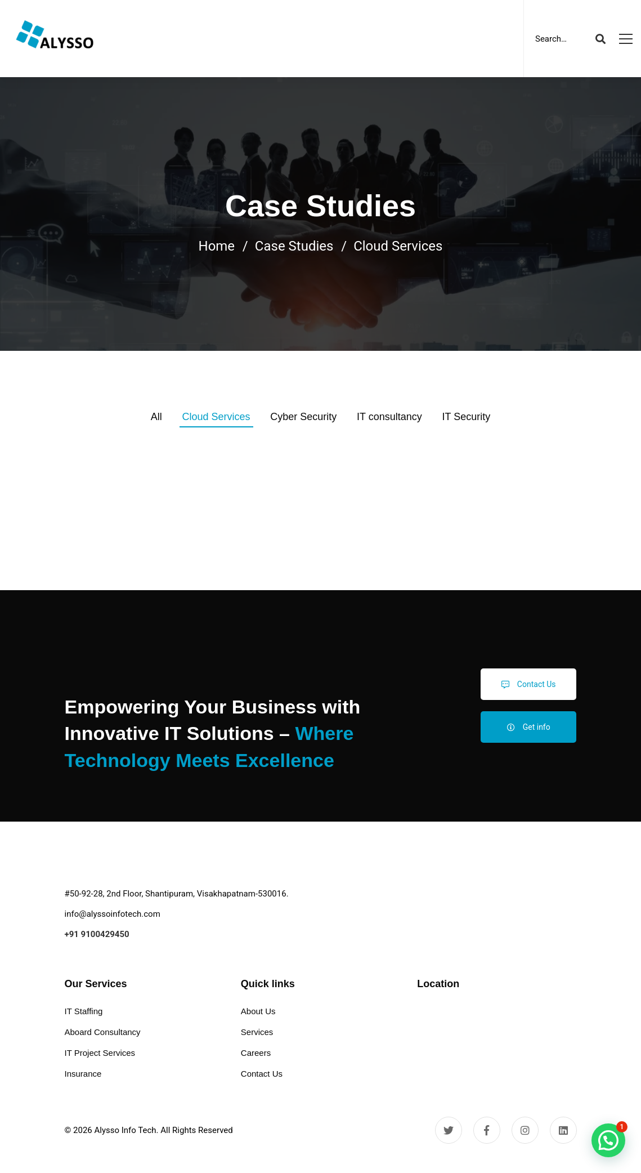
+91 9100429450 (97, 934)
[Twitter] (448, 1130)
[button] (608, 1140)
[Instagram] (525, 1130)
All (156, 416)
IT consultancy (389, 416)
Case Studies (294, 246)
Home (217, 246)
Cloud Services (216, 416)
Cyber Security (303, 416)
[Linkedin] (563, 1130)
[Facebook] (486, 1130)
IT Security (466, 416)
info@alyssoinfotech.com (112, 914)
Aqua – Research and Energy (144, 579)
